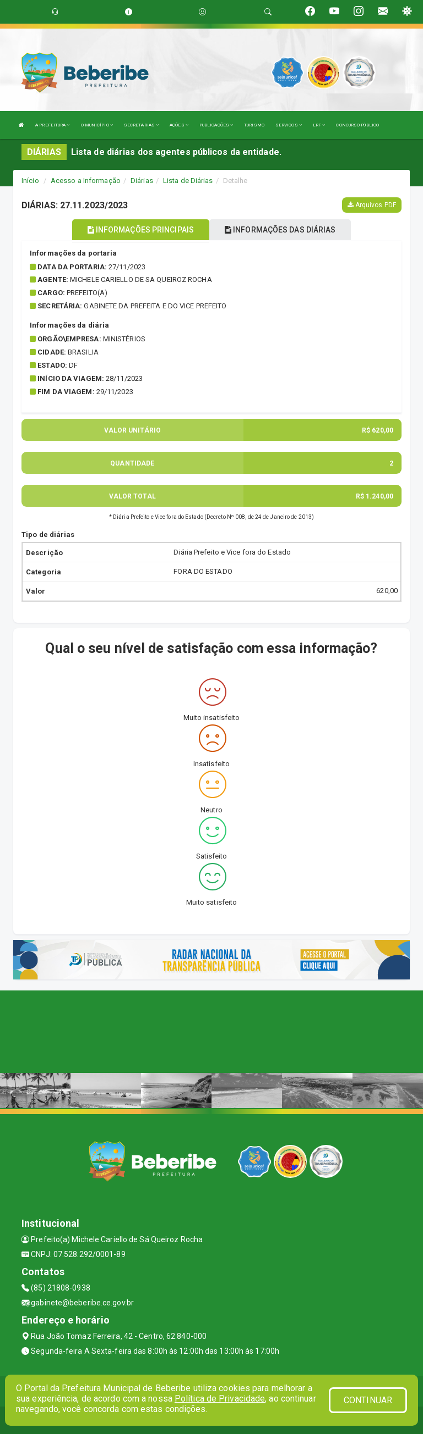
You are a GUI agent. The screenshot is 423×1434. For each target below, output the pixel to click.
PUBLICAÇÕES (216, 125)
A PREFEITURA (52, 125)
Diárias (142, 180)
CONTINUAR (368, 1400)
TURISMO (254, 125)
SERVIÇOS (288, 125)
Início (30, 180)
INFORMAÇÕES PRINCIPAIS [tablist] (141, 229)
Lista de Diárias (188, 180)
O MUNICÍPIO (97, 125)
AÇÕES (179, 125)
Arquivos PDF (372, 205)
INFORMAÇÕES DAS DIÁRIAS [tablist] (280, 229)
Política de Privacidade (220, 1398)
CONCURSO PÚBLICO (357, 125)
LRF (319, 125)
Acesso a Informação (86, 180)
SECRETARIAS (141, 125)
